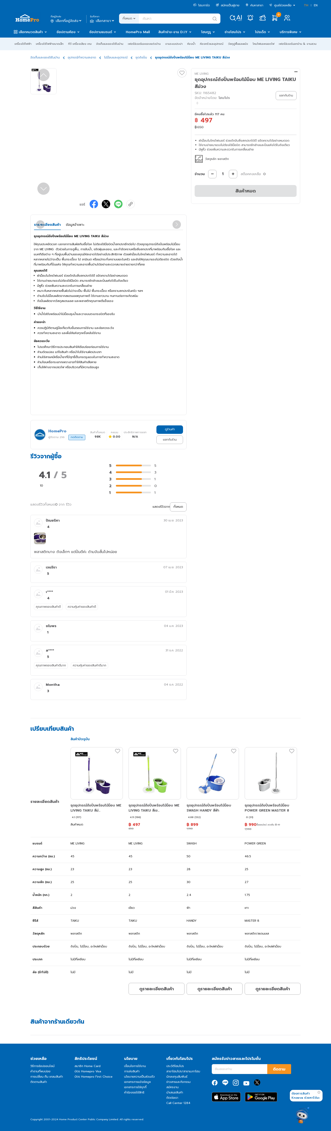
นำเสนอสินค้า (174, 1092)
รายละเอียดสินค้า (47, 224)
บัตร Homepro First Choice (94, 1076)
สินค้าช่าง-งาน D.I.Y (172, 32)
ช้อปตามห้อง (66, 32)
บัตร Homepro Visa (88, 1071)
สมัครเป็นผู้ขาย (227, 5)
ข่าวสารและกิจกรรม (178, 1082)
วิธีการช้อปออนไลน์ (42, 1066)
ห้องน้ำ (191, 44)
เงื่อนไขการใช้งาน (135, 1066)
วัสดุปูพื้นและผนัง (238, 44)
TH (306, 5)
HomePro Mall (138, 32)
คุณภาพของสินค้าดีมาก (51, 665)
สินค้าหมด (245, 190)
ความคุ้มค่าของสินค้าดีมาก (89, 665)
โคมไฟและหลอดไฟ (263, 44)
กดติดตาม (77, 437)
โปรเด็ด (260, 32)
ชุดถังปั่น (141, 57)
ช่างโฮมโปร (233, 32)
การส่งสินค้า (132, 1071)
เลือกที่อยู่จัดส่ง (66, 21)
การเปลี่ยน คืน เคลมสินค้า (46, 1076)
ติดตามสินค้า (38, 1082)
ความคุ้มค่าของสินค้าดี (82, 607)
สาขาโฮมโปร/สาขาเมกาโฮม (183, 1071)
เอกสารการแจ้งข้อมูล (137, 1082)
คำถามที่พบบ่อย (40, 1071)
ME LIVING (202, 74)
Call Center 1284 (178, 1103)
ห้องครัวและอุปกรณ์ (211, 44)
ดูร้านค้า (170, 429)
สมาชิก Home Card (87, 1066)
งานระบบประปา (174, 44)
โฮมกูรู (206, 32)
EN (315, 5)
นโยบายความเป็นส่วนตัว (139, 1076)
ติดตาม (279, 1069)
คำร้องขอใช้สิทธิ (134, 1092)
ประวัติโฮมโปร (175, 1066)
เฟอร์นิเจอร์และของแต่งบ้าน (144, 44)
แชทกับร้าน (170, 439)
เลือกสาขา (102, 21)
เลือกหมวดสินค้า (31, 32)
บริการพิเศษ (288, 32)
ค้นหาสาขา (254, 5)
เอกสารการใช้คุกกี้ (135, 1087)
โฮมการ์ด (201, 5)
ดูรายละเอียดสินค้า (156, 989)
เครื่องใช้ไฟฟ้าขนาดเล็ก (50, 44)
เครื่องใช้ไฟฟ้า (23, 44)
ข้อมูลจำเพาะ (75, 224)
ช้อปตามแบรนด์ (100, 32)
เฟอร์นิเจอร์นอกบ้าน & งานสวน (297, 44)
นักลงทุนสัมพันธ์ (176, 1076)
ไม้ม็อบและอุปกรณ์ (116, 57)
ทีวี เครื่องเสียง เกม (80, 44)
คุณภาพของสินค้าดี (48, 607)
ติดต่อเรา (172, 1098)
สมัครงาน (172, 1087)
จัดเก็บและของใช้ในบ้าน (109, 44)
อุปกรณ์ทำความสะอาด (82, 57)
